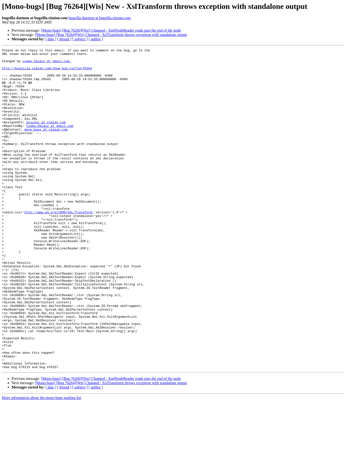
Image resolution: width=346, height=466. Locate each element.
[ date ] (50, 39)
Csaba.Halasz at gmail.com (49, 141)
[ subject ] (80, 39)
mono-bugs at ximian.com (46, 146)
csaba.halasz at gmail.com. (47, 64)
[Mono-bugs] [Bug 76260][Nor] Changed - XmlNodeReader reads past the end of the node (111, 30)
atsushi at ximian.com (46, 137)
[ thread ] (64, 39)
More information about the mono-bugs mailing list (41, 462)
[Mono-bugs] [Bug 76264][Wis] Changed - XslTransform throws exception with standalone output (111, 35)
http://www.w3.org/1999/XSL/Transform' (59, 245)
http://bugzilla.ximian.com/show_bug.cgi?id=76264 (47, 72)
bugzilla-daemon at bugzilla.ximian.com (99, 18)
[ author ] (96, 39)
